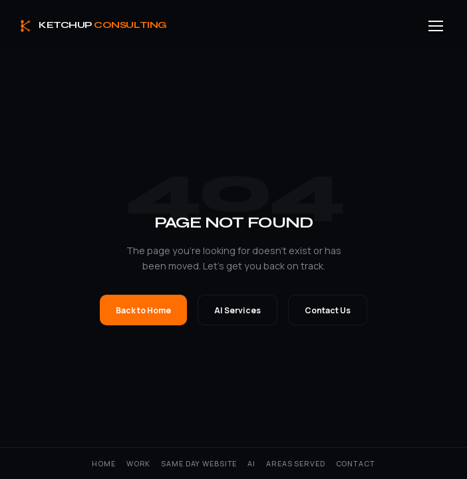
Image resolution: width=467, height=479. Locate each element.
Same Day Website (199, 463)
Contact (355, 463)
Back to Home (143, 310)
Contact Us (328, 310)
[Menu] (435, 26)
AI (251, 463)
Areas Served (295, 463)
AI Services (237, 310)
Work (138, 463)
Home (103, 463)
